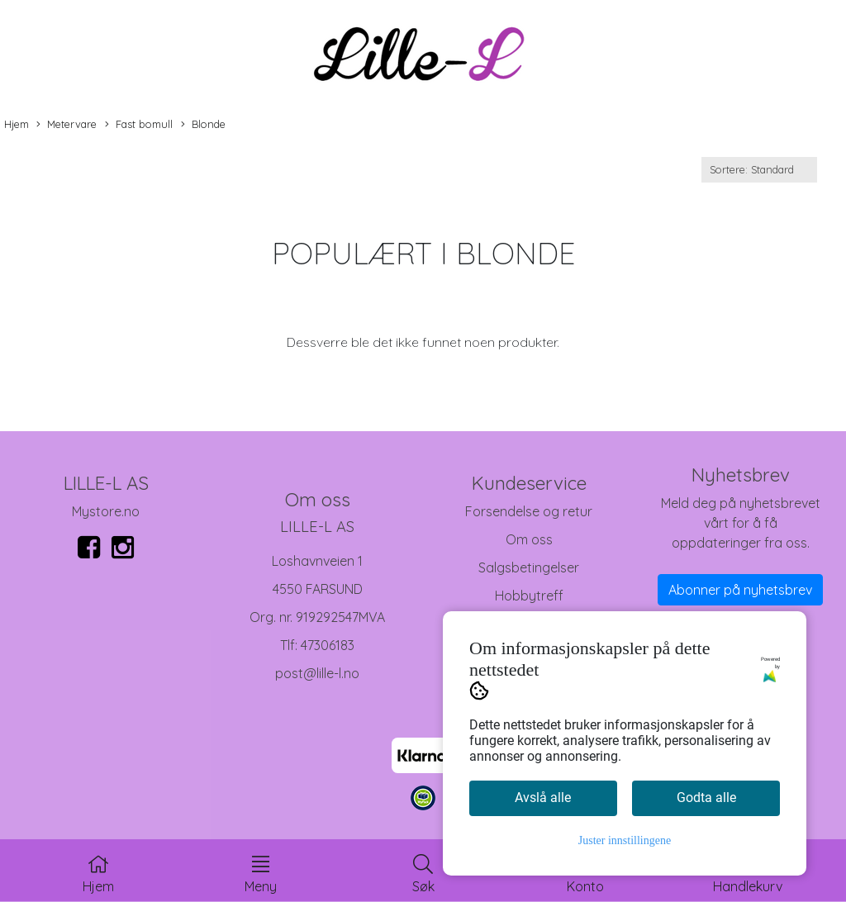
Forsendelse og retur (528, 511)
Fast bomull (139, 124)
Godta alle (706, 797)
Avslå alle (543, 797)
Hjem (16, 124)
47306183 (327, 645)
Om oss (529, 539)
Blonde (203, 124)
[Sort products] (759, 170)
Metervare (66, 124)
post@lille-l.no (317, 673)
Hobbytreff (529, 595)
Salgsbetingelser (528, 567)
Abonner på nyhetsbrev (740, 590)
